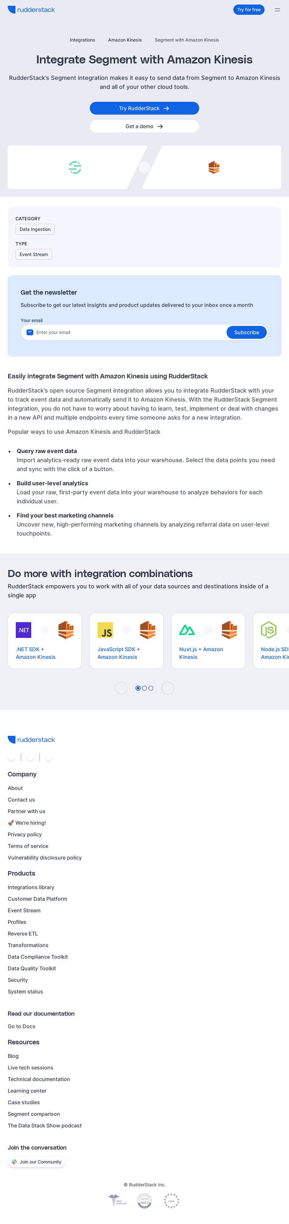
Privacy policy (25, 834)
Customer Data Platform (37, 899)
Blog (13, 1056)
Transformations (28, 945)
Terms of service (28, 846)
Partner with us (26, 811)
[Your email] (152, 332)
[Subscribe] (247, 332)
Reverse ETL (23, 933)
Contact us (21, 799)
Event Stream (24, 910)
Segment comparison (34, 1114)
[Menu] (277, 10)
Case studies (24, 1102)
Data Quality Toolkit (32, 968)
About (15, 788)
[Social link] (11, 757)
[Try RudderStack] (144, 108)
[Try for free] (249, 10)
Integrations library (31, 887)
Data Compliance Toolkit (38, 957)
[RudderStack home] (31, 10)
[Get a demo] (144, 126)
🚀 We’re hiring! (27, 823)
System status (25, 991)
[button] (247, 332)
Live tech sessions (30, 1067)
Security (18, 980)
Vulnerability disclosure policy (45, 857)
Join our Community (36, 1161)
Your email (31, 320)
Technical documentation (39, 1079)
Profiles (17, 922)
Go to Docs (21, 1026)
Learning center (27, 1090)
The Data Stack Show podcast (45, 1125)
